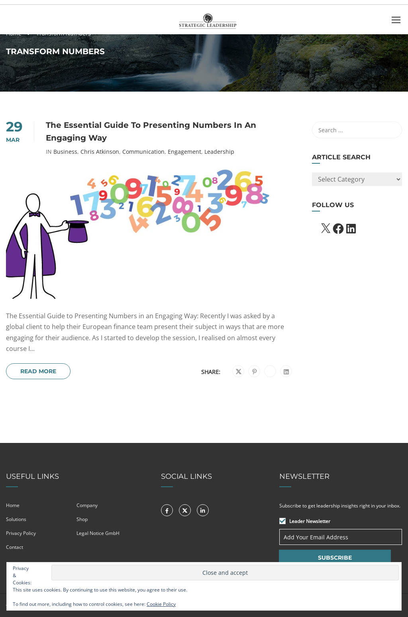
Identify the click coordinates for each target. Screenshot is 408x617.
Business (65, 151)
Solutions (16, 519)
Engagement (184, 151)
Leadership (219, 151)
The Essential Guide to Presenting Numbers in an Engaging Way (151, 131)
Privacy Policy (21, 533)
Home (13, 505)
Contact (14, 547)
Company (87, 505)
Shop (82, 519)
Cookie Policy (161, 604)
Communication (143, 151)
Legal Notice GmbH (98, 533)
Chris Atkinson (99, 151)
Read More (38, 371)
